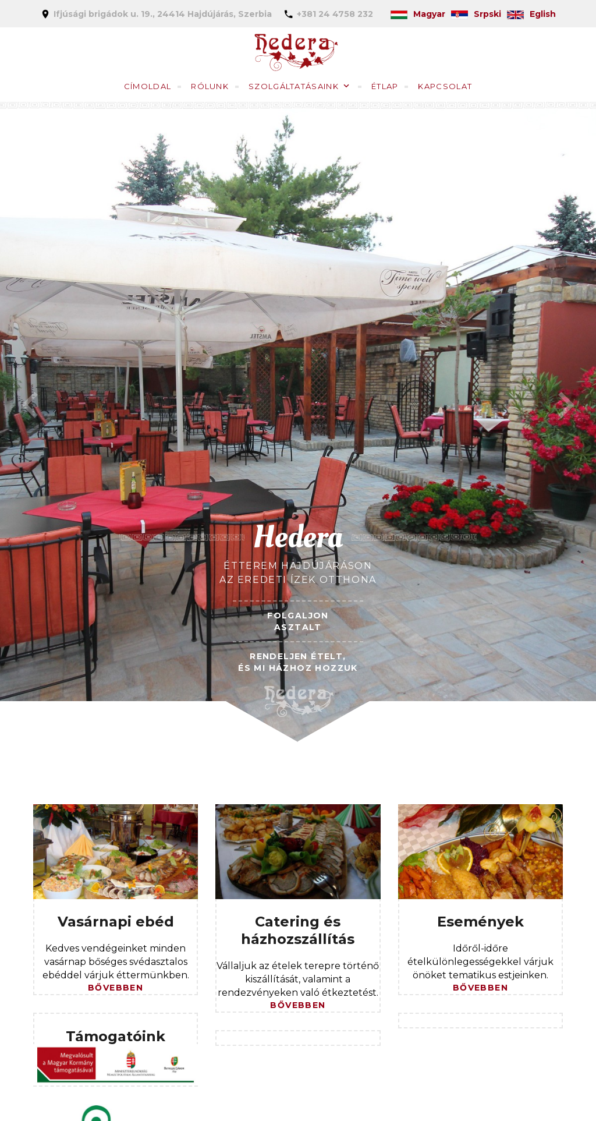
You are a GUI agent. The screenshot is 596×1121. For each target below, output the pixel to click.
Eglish (531, 14)
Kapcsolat (445, 86)
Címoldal (147, 86)
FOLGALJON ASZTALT (298, 621)
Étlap (385, 86)
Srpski (476, 14)
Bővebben (115, 987)
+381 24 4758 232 (335, 14)
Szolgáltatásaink (294, 86)
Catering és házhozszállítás (297, 930)
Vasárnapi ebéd (116, 921)
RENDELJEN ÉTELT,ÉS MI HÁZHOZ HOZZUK (298, 662)
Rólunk (210, 86)
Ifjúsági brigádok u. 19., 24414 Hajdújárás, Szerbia (163, 14)
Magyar (418, 14)
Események (480, 921)
